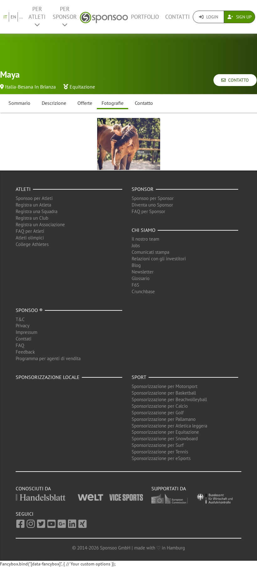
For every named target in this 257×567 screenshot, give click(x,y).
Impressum (26, 332)
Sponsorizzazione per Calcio (160, 406)
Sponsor (143, 189)
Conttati (23, 339)
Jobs (136, 245)
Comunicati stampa (150, 252)
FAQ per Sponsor (148, 211)
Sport (139, 377)
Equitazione (82, 87)
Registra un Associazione (40, 224)
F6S (135, 285)
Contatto (235, 80)
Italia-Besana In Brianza (30, 87)
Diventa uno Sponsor (152, 205)
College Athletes (32, 244)
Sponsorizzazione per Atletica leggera (169, 426)
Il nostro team (145, 239)
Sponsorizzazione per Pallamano (164, 419)
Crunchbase (143, 291)
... (21, 17)
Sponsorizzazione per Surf (158, 445)
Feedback (25, 352)
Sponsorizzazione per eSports (161, 458)
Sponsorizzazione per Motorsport (164, 386)
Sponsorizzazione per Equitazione (165, 432)
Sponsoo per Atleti (34, 198)
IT (5, 17)
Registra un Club (32, 218)
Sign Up (240, 17)
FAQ (20, 345)
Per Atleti (37, 16)
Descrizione (54, 103)
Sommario (19, 103)
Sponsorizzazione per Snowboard (165, 439)
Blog (136, 265)
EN (13, 17)
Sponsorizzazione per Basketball (164, 393)
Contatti (177, 16)
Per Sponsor (65, 16)
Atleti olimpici (30, 238)
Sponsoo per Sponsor (153, 198)
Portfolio (145, 16)
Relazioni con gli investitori (159, 259)
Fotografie (112, 103)
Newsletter (143, 272)
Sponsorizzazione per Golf (158, 413)
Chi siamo (143, 230)
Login (208, 17)
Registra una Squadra (36, 211)
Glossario (140, 278)
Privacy (22, 326)
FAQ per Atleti (30, 231)
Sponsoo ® (29, 310)
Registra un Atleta (33, 205)
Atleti (23, 189)
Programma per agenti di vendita (48, 358)
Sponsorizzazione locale (48, 377)
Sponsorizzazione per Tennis (160, 452)
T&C (20, 319)
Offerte (84, 103)
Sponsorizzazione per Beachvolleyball (169, 399)
